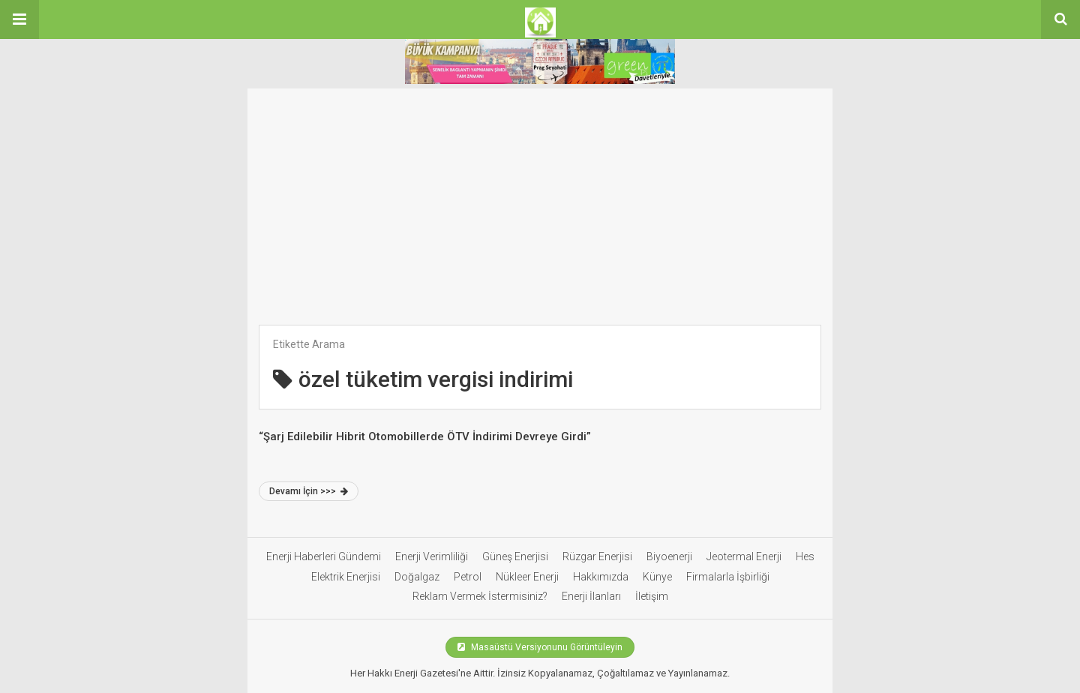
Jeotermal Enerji (744, 556)
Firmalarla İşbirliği (728, 577)
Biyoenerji (669, 556)
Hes (805, 556)
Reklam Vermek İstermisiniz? (480, 596)
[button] (19, 19)
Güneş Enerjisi (515, 556)
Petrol (468, 577)
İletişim (651, 596)
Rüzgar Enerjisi (597, 556)
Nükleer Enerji (527, 577)
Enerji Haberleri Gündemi (323, 556)
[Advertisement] (540, 212)
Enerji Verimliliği (431, 556)
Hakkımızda (600, 577)
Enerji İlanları (591, 596)
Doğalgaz (417, 577)
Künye (657, 577)
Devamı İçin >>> (308, 491)
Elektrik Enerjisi (345, 577)
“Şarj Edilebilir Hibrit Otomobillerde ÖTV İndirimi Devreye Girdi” (425, 436)
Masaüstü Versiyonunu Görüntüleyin (540, 647)
